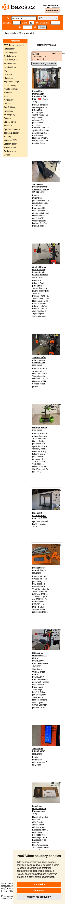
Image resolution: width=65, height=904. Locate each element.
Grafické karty (10, 56)
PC (20, 33)
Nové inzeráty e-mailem (44, 63)
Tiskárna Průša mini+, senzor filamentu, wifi (39, 360)
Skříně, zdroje (10, 122)
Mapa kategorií (7, 896)
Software (8, 125)
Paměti (7, 104)
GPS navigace (10, 52)
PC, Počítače (9, 107)
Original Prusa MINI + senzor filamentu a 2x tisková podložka (40, 271)
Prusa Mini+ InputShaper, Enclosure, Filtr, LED (39, 95)
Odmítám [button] (39, 890)
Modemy (8, 93)
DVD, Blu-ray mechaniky (15, 45)
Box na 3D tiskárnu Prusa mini (39, 515)
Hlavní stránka (10, 33)
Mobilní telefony (11, 89)
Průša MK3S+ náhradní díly (38, 569)
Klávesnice (8, 78)
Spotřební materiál (12, 129)
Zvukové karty (10, 151)
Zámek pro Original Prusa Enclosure (39, 808)
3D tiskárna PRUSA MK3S (38, 750)
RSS (9, 888)
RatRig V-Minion (39, 428)
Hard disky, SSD (11, 60)
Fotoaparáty (9, 49)
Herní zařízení (10, 67)
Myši (6, 96)
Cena (53, 53)
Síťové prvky (9, 115)
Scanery (7, 118)
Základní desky (10, 144)
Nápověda (5, 886)
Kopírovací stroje (11, 82)
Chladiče (8, 74)
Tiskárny (7, 136)
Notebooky (8, 100)
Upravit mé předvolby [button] (39, 897)
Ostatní (7, 155)
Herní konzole (10, 63)
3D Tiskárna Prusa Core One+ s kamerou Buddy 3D (40, 188)
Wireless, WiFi (10, 140)
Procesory (8, 111)
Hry (5, 71)
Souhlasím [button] (39, 884)
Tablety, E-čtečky (11, 133)
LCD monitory (10, 85)
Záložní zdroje (10, 148)
